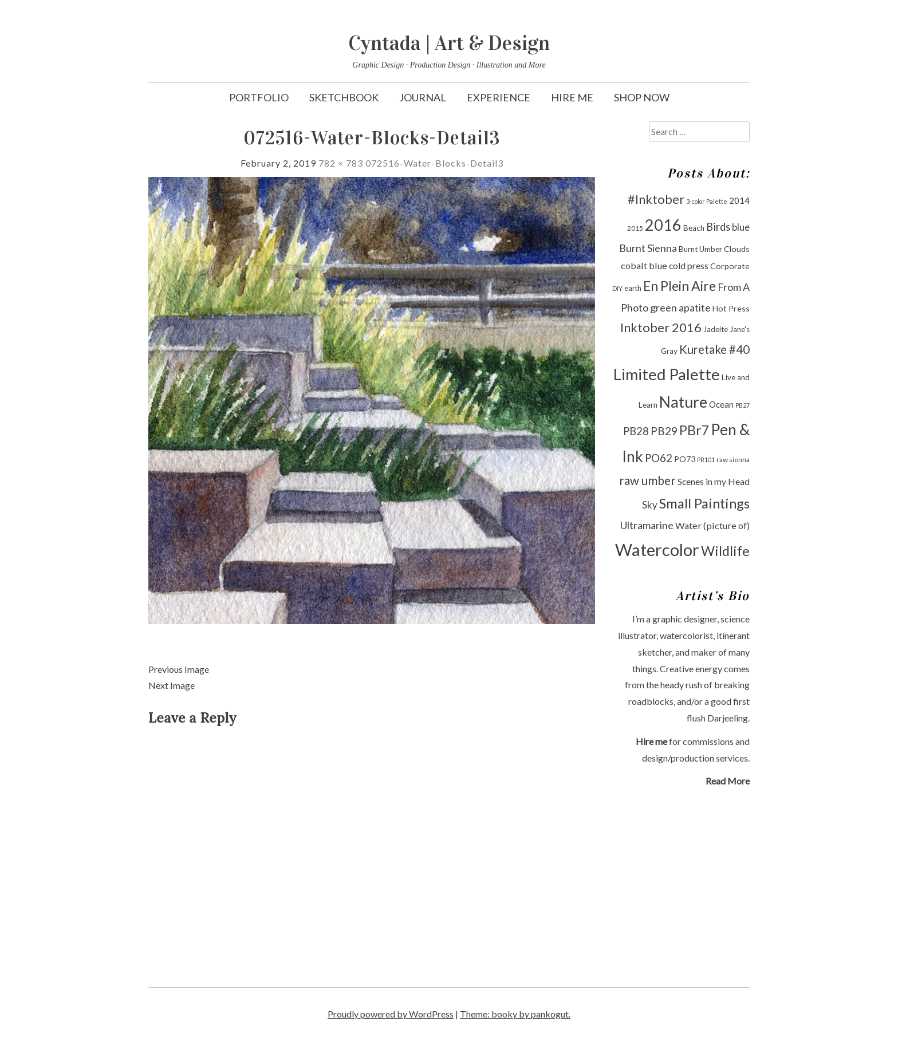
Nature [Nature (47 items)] (683, 401)
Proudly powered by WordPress (391, 1013)
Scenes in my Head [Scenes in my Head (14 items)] (714, 481)
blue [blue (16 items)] (741, 227)
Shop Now (641, 97)
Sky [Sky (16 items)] (649, 505)
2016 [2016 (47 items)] (663, 224)
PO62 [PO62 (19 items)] (658, 458)
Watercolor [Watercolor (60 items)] (657, 549)
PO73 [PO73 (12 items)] (684, 459)
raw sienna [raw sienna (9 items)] (733, 459)
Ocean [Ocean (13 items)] (721, 404)
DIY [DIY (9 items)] (617, 288)
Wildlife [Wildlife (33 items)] (725, 551)
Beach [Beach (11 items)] (693, 227)
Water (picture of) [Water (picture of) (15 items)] (712, 525)
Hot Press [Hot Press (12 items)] (731, 308)
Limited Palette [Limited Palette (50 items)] (666, 374)
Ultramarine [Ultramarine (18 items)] (647, 525)
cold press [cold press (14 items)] (688, 265)
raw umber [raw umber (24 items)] (647, 480)
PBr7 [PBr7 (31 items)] (694, 430)
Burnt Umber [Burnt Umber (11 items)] (700, 249)
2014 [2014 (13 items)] (739, 200)
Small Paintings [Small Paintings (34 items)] (704, 503)
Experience (498, 97)
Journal (422, 97)
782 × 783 (340, 162)
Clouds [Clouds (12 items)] (737, 249)
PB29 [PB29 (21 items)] (664, 430)
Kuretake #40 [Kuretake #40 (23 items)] (714, 349)
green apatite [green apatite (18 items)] (680, 307)
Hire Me (572, 97)
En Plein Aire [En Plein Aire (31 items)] (679, 286)
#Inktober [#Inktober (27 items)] (656, 199)
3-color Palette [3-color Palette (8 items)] (706, 201)
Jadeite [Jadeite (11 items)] (715, 329)
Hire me (651, 741)
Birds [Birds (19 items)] (718, 226)
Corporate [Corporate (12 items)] (730, 266)
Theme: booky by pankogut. (515, 1013)
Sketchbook (344, 97)
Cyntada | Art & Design (449, 43)
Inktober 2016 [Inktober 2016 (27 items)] (661, 327)
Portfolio (259, 97)
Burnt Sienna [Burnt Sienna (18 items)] (648, 248)
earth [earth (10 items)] (632, 288)
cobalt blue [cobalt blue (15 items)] (644, 265)
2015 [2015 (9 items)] (635, 228)
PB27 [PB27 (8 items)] (742, 405)
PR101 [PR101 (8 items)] (706, 459)
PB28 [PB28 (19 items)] (636, 431)
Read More (728, 780)
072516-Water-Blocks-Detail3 (434, 162)
